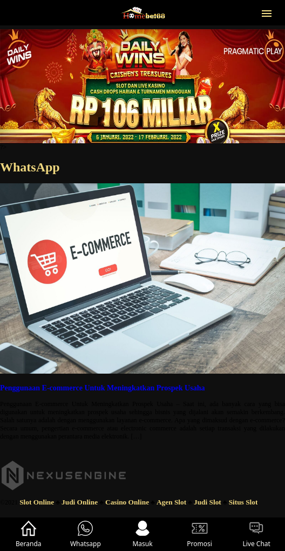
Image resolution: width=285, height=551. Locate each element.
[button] (267, 12)
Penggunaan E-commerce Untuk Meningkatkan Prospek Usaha (102, 387)
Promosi (199, 534)
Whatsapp (85, 534)
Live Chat (256, 534)
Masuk (142, 534)
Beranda (29, 534)
